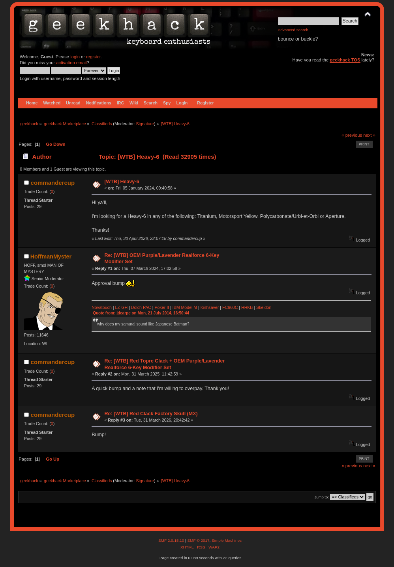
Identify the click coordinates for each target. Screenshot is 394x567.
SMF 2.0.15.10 (171, 540)
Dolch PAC (141, 307)
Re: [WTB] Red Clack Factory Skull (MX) (150, 413)
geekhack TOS (345, 60)
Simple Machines (227, 540)
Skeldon (263, 307)
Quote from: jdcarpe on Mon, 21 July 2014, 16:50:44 (141, 313)
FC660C (230, 307)
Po (157, 307)
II (168, 307)
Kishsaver (210, 307)
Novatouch (102, 307)
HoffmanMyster (50, 256)
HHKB (247, 307)
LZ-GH (121, 307)
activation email (71, 62)
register (93, 56)
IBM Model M (185, 307)
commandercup (53, 182)
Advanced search (293, 30)
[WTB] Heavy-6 (121, 181)
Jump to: (321, 497)
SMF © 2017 (198, 540)
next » (369, 135)
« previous (351, 135)
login (75, 56)
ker (163, 307)
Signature (145, 123)
